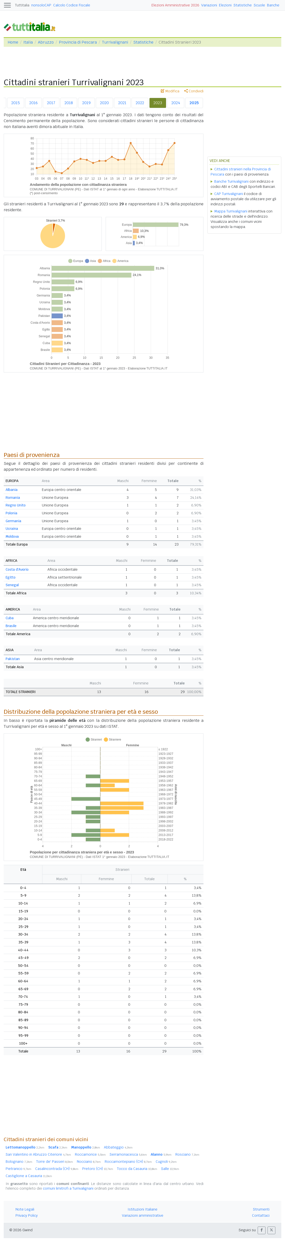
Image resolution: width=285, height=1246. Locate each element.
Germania (13, 521)
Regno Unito (16, 505)
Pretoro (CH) (97, 1168)
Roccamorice (90, 1154)
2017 (51, 102)
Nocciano (89, 1161)
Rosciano (187, 1154)
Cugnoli (166, 1161)
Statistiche (243, 5)
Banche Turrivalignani (231, 181)
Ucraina (12, 528)
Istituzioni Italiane (142, 1209)
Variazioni (209, 5)
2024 (175, 102)
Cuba (10, 618)
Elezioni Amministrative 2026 (175, 5)
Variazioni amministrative (142, 1215)
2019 (86, 102)
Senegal (12, 585)
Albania (11, 489)
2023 (157, 102)
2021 (122, 102)
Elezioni (225, 5)
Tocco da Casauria (137, 1168)
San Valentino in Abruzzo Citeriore (38, 1154)
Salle (170, 1168)
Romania (13, 497)
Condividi (193, 91)
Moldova (12, 536)
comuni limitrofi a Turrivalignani (68, 1188)
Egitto (11, 577)
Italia (28, 42)
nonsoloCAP (41, 5)
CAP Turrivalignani (228, 194)
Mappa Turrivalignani (230, 211)
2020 (104, 102)
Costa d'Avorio (17, 569)
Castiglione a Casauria (29, 1176)
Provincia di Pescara (78, 42)
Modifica (170, 91)
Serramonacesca (128, 1154)
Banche (273, 5)
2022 (140, 102)
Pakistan (13, 659)
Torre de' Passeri (54, 1161)
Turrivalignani (115, 42)
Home (13, 42)
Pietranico (18, 1168)
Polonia (11, 513)
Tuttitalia (22, 5)
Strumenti (261, 1209)
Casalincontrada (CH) (56, 1168)
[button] (262, 1230)
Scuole (259, 5)
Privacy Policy (27, 1215)
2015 (15, 102)
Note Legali (25, 1209)
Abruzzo (46, 42)
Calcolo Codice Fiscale (71, 5)
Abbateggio (118, 1147)
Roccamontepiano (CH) (128, 1161)
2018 (69, 102)
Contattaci (260, 1215)
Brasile (11, 626)
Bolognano (19, 1161)
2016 (33, 102)
